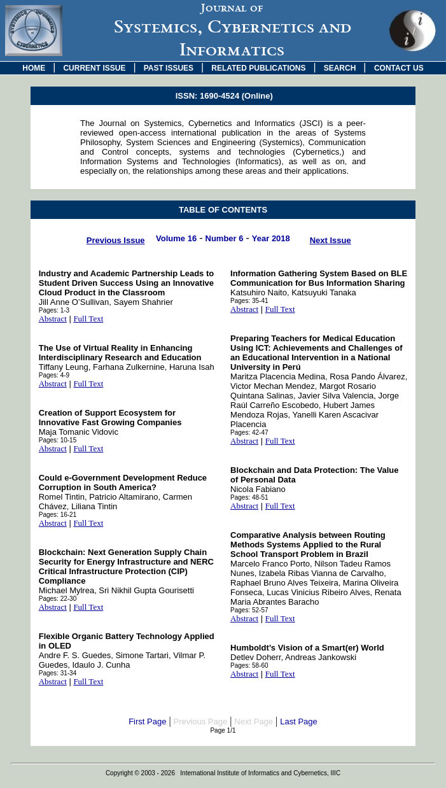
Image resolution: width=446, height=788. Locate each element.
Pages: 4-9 (54, 375)
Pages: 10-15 (58, 440)
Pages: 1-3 (54, 310)
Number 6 (225, 238)
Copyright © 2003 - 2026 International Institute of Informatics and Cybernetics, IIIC (223, 773)
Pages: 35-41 (249, 300)
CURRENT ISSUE (94, 68)
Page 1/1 (222, 730)
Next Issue (330, 240)
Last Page (298, 721)
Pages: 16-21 (58, 514)
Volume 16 (176, 238)
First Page (147, 721)
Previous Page (201, 721)
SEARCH (340, 68)
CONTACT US (399, 68)
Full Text (88, 318)
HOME (33, 68)
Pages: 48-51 (249, 497)
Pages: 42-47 (249, 432)
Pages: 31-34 (58, 673)
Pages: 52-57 (249, 610)
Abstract (53, 318)
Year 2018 (271, 238)
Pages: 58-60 (249, 665)
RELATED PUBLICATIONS (258, 68)
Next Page (253, 721)
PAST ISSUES (168, 68)
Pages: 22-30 (58, 598)
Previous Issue (116, 240)
